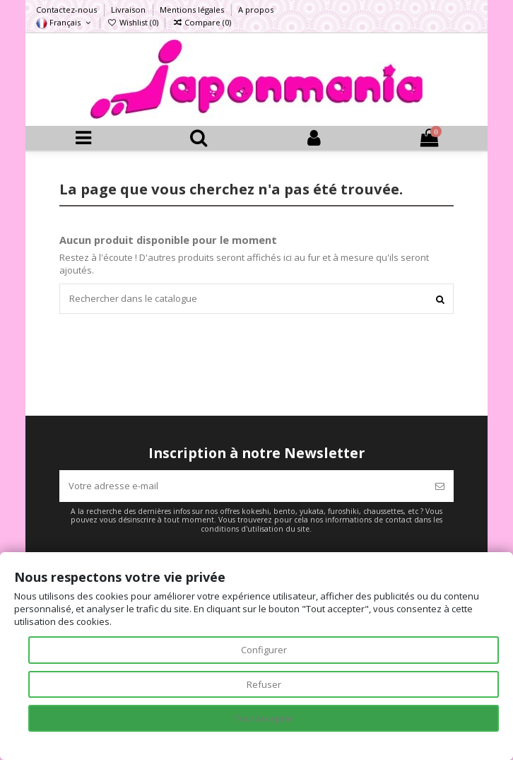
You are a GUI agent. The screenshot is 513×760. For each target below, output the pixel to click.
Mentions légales (193, 9)
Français (64, 22)
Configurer (264, 649)
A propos (255, 9)
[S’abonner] (440, 486)
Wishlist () (133, 22)
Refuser (264, 684)
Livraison (129, 9)
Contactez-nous (67, 9)
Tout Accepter (264, 718)
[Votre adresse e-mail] (242, 486)
